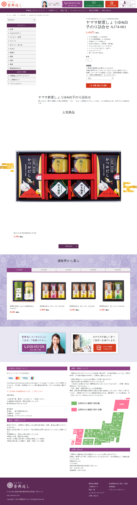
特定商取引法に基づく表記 (118, 483)
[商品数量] (89, 60)
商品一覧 (64, 10)
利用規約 (112, 486)
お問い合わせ (106, 10)
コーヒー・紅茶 (15, 37)
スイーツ (13, 41)
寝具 (11, 56)
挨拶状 (89, 66)
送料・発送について (79, 368)
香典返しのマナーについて (35, 10)
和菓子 (12, 52)
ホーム (9, 15)
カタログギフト (15, 33)
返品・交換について (17, 420)
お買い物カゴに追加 (100, 85)
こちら (112, 70)
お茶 (11, 29)
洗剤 (11, 60)
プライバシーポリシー (117, 489)
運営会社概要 (93, 10)
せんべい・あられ (16, 45)
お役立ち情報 (21, 72)
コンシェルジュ (15, 83)
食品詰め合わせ (15, 68)
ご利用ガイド (53, 10)
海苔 (14, 15)
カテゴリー (21, 25)
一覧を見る (68, 246)
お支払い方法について (18, 368)
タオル (12, 49)
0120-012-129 (14, 495)
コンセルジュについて (78, 10)
